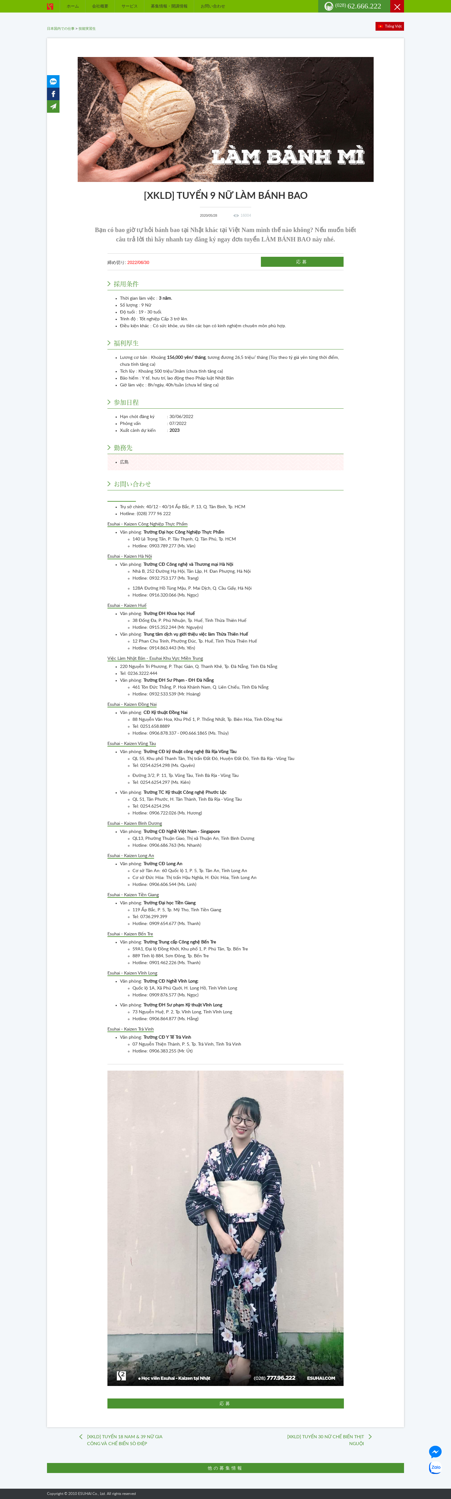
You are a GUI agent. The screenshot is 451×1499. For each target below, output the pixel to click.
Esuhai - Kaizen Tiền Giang (133, 895)
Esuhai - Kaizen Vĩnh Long (132, 973)
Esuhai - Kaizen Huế (127, 605)
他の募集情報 (225, 1468)
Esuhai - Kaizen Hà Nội (129, 556)
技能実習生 (87, 28)
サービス (130, 6)
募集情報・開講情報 (169, 6)
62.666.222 (358, 6)
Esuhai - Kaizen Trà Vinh (130, 1029)
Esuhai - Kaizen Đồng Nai (132, 704)
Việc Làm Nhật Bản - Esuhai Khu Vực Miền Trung (155, 658)
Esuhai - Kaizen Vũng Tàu (131, 744)
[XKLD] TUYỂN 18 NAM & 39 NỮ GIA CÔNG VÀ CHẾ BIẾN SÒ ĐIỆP (125, 1440)
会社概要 (100, 6)
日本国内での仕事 (61, 28)
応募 (302, 261)
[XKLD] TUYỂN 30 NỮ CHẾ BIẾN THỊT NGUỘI (325, 1440)
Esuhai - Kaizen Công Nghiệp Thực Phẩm (147, 524)
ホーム (73, 6)
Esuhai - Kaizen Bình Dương (134, 823)
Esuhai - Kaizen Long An (130, 856)
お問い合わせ (213, 6)
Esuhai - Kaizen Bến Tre (130, 934)
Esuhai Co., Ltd (121, 499)
